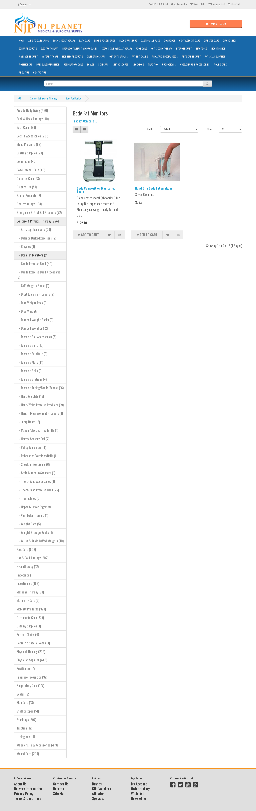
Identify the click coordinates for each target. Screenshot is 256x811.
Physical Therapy (191, 56)
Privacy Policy (23, 793)
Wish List (137, 793)
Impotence (201, 48)
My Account (139, 783)
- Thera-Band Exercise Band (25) (38, 490)
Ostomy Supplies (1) (29, 626)
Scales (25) (23, 694)
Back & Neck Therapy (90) (33, 118)
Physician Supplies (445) (32, 660)
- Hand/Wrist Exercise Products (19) (40, 405)
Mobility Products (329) (31, 609)
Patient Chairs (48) (28, 634)
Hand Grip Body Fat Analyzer (153, 188)
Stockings (138, 64)
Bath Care (84, 40)
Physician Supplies (215, 56)
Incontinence (218, 48)
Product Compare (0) (85, 121)
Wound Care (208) (28, 753)
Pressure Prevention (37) (32, 677)
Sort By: (150, 129)
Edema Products (28, 48)
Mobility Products (72, 56)
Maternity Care (50, 56)
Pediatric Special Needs (165, 56)
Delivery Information (28, 788)
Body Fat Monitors (74, 98)
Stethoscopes (120, 64)
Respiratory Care (73, 64)
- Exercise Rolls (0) (29, 370)
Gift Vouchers (101, 788)
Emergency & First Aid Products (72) (39, 212)
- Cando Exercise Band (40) (34, 263)
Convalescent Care (189, 40)
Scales (90, 64)
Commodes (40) (26, 161)
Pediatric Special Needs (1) (33, 643)
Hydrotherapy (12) (28, 566)
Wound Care (220, 64)
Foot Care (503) (26, 549)
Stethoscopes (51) (28, 711)
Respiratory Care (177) (30, 685)
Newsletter (138, 798)
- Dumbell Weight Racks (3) (35, 319)
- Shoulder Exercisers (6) (33, 464)
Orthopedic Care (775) (30, 617)
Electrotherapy (49, 48)
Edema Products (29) (29, 195)
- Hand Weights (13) (30, 396)
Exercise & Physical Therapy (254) (38, 221)
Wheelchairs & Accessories (195, 64)
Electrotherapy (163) (29, 204)
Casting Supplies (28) (30, 153)
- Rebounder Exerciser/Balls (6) (37, 455)
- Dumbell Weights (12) (32, 328)
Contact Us (39, 72)
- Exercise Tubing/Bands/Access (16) (40, 387)
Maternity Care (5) (28, 600)
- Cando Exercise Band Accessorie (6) (38, 275)
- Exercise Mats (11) (30, 362)
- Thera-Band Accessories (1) (36, 481)
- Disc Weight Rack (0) (32, 302)
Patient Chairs (140, 56)
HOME (21, 40)
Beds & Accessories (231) (32, 136)
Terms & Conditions (27, 798)
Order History (140, 788)
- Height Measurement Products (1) (40, 413)
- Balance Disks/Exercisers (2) (36, 238)
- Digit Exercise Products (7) (35, 294)
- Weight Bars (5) (29, 524)
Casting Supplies (150, 40)
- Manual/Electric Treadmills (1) (37, 430)
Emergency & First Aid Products (80, 48)
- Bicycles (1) (26, 246)
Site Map (59, 793)
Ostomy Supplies (118, 56)
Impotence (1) (25, 575)
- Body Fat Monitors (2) (32, 255)
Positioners (25, 64)
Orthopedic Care (96, 56)
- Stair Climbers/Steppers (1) (36, 472)
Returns (58, 788)
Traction (153, 64)
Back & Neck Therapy (64, 40)
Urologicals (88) (26, 736)
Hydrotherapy (184, 48)
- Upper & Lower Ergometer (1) (36, 507)
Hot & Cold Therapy (161, 48)
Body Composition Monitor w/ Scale (96, 190)
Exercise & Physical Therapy (117, 48)
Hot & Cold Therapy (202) (32, 558)
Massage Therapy (28, 56)
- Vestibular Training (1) (32, 515)
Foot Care (141, 48)
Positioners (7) (26, 668)
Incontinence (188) (28, 583)
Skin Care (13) (25, 702)
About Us (24, 72)
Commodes (169, 40)
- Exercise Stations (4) (32, 379)
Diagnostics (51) (27, 187)
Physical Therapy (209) (31, 651)
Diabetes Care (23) (28, 178)
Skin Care (103, 64)
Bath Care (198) (26, 127)
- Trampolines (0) (28, 498)
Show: (210, 129)
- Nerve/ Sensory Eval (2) (33, 438)
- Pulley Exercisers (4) (31, 447)
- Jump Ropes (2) (28, 421)
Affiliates (98, 793)
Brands (97, 783)
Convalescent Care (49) (31, 170)
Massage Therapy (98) (30, 592)
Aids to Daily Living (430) (32, 110)
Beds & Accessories (104, 40)
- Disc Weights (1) (29, 311)
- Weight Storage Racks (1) (35, 532)
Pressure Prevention (48, 64)
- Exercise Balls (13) (30, 345)
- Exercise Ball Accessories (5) (36, 336)
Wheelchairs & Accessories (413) (37, 745)
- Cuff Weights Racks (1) (33, 285)
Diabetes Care (211, 40)
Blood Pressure (128, 40)
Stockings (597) (26, 719)
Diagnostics (230, 40)
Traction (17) (24, 728)
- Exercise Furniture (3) (32, 353)
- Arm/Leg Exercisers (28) (34, 229)
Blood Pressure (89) (29, 144)
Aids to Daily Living (38, 40)
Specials (98, 798)
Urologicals (169, 64)
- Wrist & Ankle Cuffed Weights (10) (40, 541)
